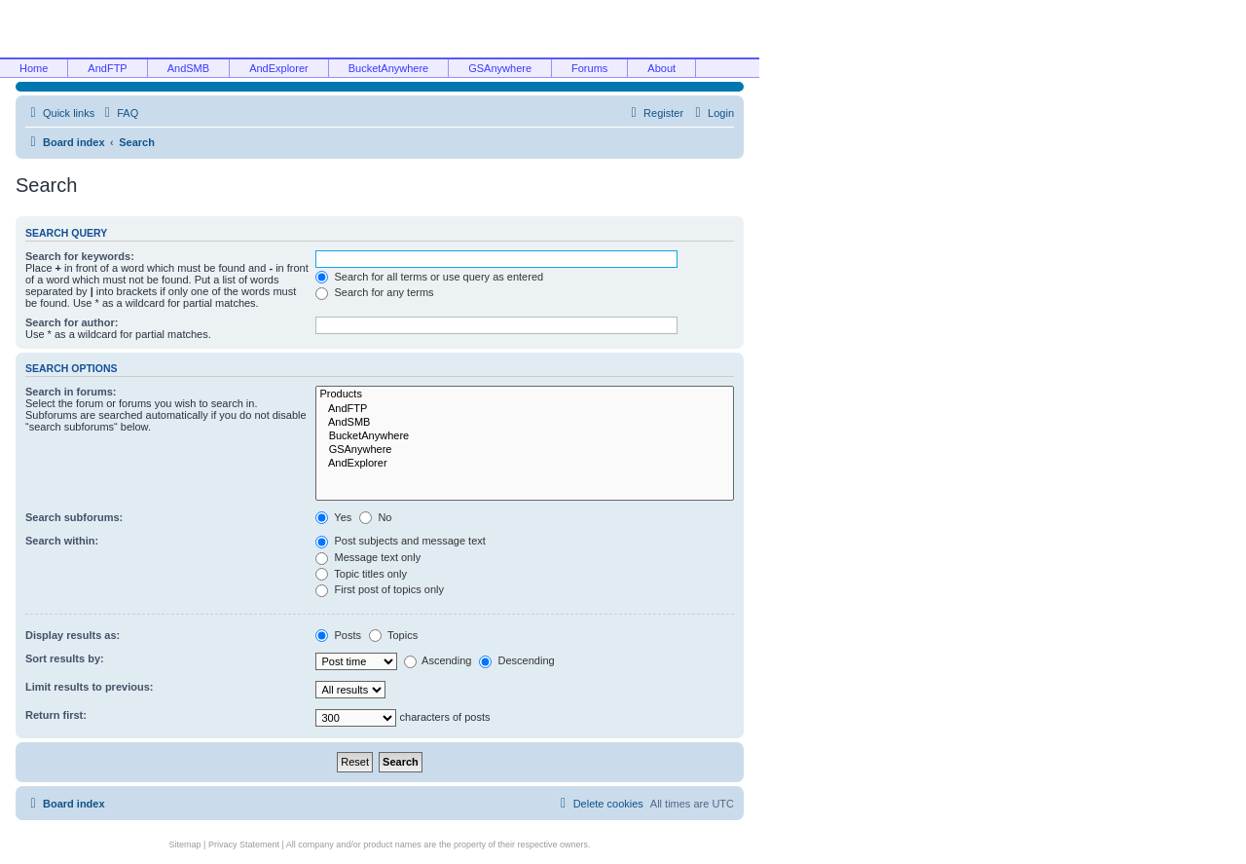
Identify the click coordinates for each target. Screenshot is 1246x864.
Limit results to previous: (89, 687)
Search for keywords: (79, 256)
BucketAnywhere (388, 68)
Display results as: (72, 635)
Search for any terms (374, 292)
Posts (338, 635)
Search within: (61, 540)
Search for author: (71, 322)
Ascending (438, 660)
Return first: (56, 715)
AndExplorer (279, 68)
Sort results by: (64, 658)
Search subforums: (74, 517)
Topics (393, 635)
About (661, 68)
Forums (589, 68)
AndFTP (107, 68)
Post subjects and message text (400, 540)
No (375, 517)
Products (524, 394)
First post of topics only (379, 589)
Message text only (368, 557)
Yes (333, 517)
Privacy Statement (243, 844)
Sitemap (185, 844)
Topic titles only (360, 574)
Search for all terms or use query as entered (429, 276)
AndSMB (188, 68)
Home (33, 68)
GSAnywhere (499, 68)
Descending (516, 660)
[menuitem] (118, 113)
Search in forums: (71, 391)
